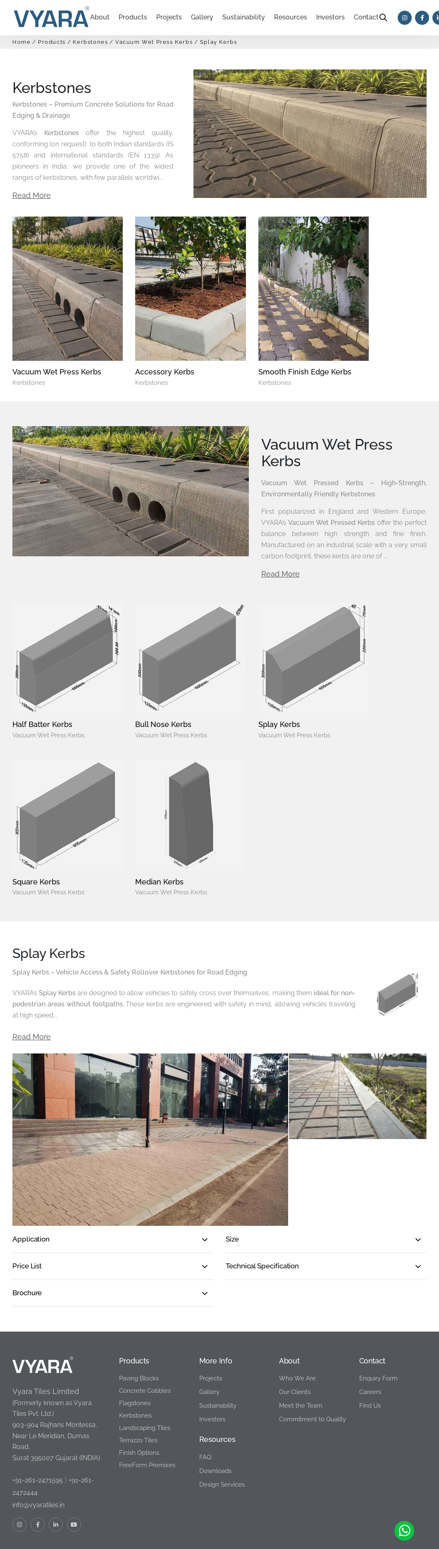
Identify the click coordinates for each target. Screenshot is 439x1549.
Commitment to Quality (312, 1365)
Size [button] (232, 1185)
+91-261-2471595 (37, 1426)
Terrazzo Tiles (138, 1386)
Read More (31, 195)
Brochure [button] (27, 1239)
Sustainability (243, 17)
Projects (169, 17)
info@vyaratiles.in (38, 1451)
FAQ (205, 1403)
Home (21, 42)
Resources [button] (290, 17)
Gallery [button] (202, 17)
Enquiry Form (378, 1324)
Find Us (370, 1352)
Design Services (222, 1431)
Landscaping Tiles (144, 1374)
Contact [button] (366, 17)
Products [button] (133, 17)
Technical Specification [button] (262, 1212)
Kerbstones (90, 42)
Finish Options (139, 1399)
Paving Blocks (139, 1324)
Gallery (209, 1338)
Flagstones (134, 1349)
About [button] (100, 17)
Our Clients (294, 1338)
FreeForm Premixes (147, 1411)
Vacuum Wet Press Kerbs (154, 42)
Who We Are (297, 1324)
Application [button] (31, 1185)
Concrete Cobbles (145, 1337)
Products (52, 42)
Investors (330, 17)
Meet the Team (300, 1352)
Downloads (215, 1417)
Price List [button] (27, 1212)
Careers (370, 1338)
